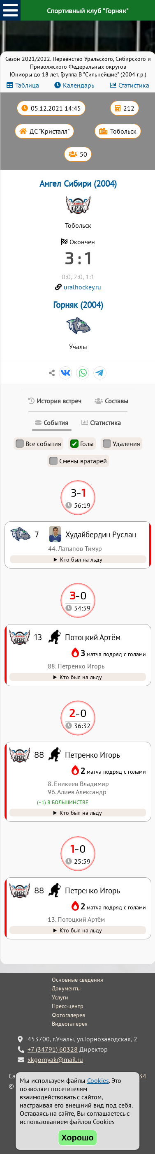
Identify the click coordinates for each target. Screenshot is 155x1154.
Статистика (133, 85)
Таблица (27, 85)
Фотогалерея (68, 1015)
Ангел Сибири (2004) (78, 183)
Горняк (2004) (78, 304)
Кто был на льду (81, 930)
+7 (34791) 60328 (53, 1049)
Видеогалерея (70, 1024)
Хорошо (77, 1137)
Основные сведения (77, 980)
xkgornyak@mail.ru (55, 1059)
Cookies (98, 1080)
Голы (82, 443)
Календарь (78, 85)
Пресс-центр (67, 1006)
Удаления (121, 443)
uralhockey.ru (82, 287)
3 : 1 (78, 258)
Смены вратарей (78, 461)
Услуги (60, 997)
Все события (38, 443)
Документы (66, 988)
